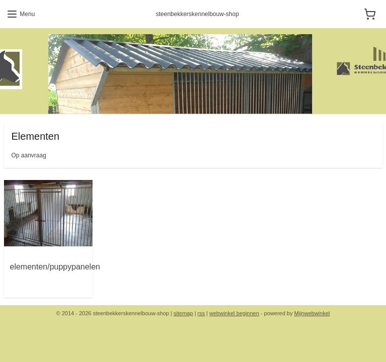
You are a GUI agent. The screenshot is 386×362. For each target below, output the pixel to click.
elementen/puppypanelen (55, 266)
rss (201, 313)
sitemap (183, 313)
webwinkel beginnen (234, 313)
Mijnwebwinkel (312, 313)
